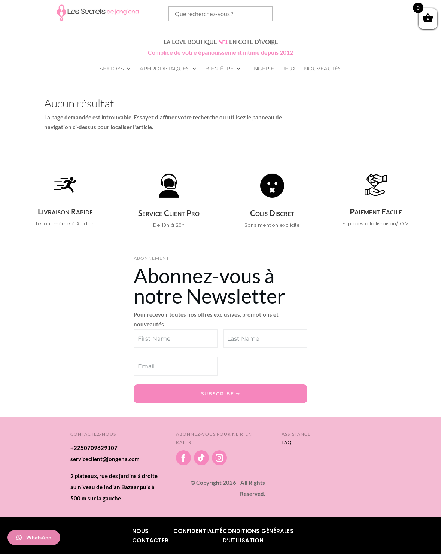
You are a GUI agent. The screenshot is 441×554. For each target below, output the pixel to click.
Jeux (289, 69)
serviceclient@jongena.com (105, 459)
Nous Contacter (150, 536)
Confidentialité (198, 531)
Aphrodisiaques (164, 69)
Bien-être (219, 69)
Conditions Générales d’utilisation (258, 536)
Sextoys (112, 69)
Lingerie (261, 69)
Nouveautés (322, 69)
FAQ (287, 442)
